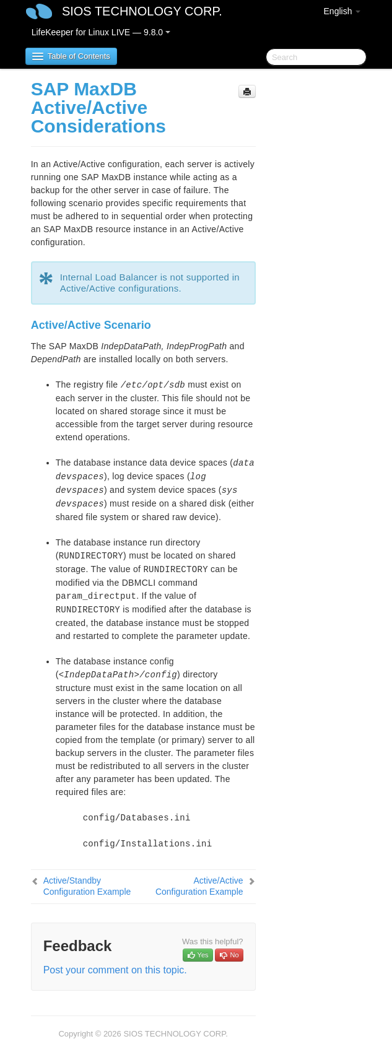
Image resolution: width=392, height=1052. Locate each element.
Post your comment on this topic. (115, 970)
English (342, 11)
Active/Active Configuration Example (199, 886)
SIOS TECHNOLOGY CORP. (142, 11)
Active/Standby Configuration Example (87, 886)
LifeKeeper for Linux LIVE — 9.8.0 (101, 32)
